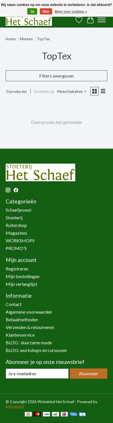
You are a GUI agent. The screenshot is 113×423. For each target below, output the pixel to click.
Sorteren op (44, 91)
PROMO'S (16, 248)
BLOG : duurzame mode (29, 342)
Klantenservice (20, 334)
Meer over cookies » (71, 12)
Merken (26, 39)
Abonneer (88, 373)
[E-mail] (37, 373)
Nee (46, 12)
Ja (32, 12)
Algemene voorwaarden (29, 311)
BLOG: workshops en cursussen (36, 350)
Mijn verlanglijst (21, 284)
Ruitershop (16, 225)
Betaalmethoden (22, 319)
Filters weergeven (56, 75)
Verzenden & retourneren (30, 327)
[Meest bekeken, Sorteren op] (72, 91)
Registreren (17, 268)
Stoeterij (14, 217)
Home (11, 39)
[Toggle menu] (101, 20)
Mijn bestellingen (22, 276)
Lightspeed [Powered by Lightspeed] (15, 406)
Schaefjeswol (18, 209)
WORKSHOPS (20, 240)
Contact (14, 304)
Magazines (16, 233)
